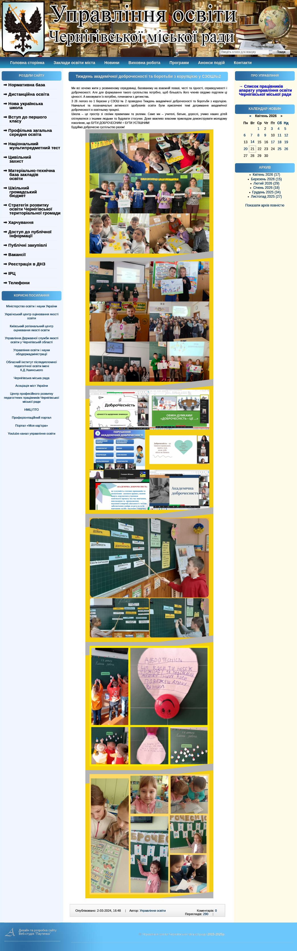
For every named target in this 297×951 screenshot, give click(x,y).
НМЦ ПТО (31, 409)
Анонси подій (211, 62)
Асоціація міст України (31, 385)
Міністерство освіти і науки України (31, 306)
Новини (111, 62)
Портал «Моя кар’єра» (31, 425)
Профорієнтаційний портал (31, 417)
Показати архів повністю (265, 205)
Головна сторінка (27, 62)
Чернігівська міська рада (32, 378)
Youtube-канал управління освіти (31, 433)
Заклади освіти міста (74, 62)
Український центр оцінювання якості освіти (32, 316)
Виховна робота (144, 62)
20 (246, 149)
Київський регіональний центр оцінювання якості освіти (31, 328)
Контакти (243, 62)
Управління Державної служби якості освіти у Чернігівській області (31, 340)
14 (252, 142)
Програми (179, 62)
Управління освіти (153, 910)
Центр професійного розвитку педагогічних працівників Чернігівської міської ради (31, 397)
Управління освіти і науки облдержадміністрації (31, 352)
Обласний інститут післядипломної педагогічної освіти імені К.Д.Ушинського (31, 366)
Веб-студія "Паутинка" (35, 933)
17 (273, 142)
